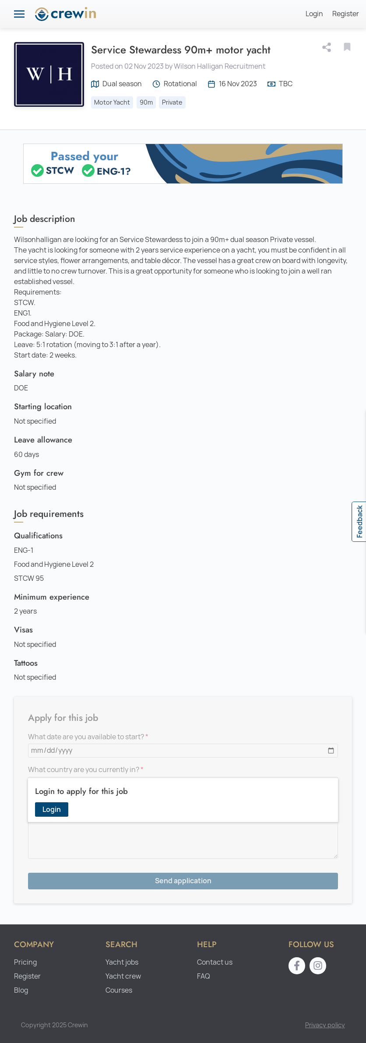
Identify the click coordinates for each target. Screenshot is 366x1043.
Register (345, 13)
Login (314, 13)
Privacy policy (325, 1025)
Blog (21, 990)
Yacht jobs (122, 962)
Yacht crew (123, 976)
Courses (119, 990)
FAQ (203, 976)
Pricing (25, 962)
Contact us (214, 962)
